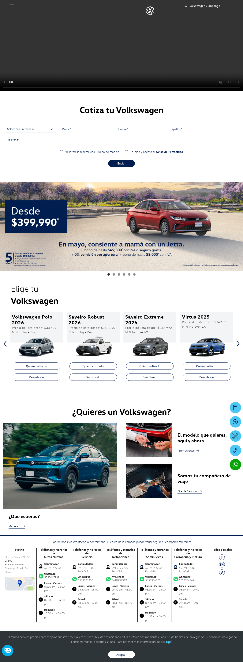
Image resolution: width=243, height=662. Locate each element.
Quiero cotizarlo (36, 366)
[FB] (222, 557)
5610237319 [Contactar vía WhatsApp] (121, 578)
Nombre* (122, 129)
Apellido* (176, 129)
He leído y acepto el (156, 152)
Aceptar (121, 654)
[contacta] (20, 583)
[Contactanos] (186, 6)
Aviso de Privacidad (169, 152)
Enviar (121, 163)
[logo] (150, 13)
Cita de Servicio (190, 491)
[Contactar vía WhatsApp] (235, 464)
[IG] (222, 565)
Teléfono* (13, 139)
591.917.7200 (52, 567)
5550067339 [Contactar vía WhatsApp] (53, 575)
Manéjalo (17, 526)
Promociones (189, 450)
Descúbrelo (36, 377)
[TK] (222, 573)
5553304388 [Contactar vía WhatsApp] (87, 578)
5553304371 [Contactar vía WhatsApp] (154, 578)
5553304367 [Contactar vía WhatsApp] (188, 578)
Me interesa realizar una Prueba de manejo (92, 152)
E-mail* (66, 129)
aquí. (169, 642)
